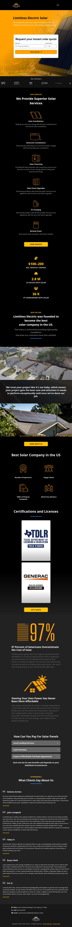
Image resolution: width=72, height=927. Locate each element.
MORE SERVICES (36, 244)
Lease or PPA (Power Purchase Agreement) (32, 756)
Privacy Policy (56, 924)
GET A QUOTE (36, 610)
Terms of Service (47, 924)
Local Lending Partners (23, 743)
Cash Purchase (20, 749)
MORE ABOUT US (36, 444)
